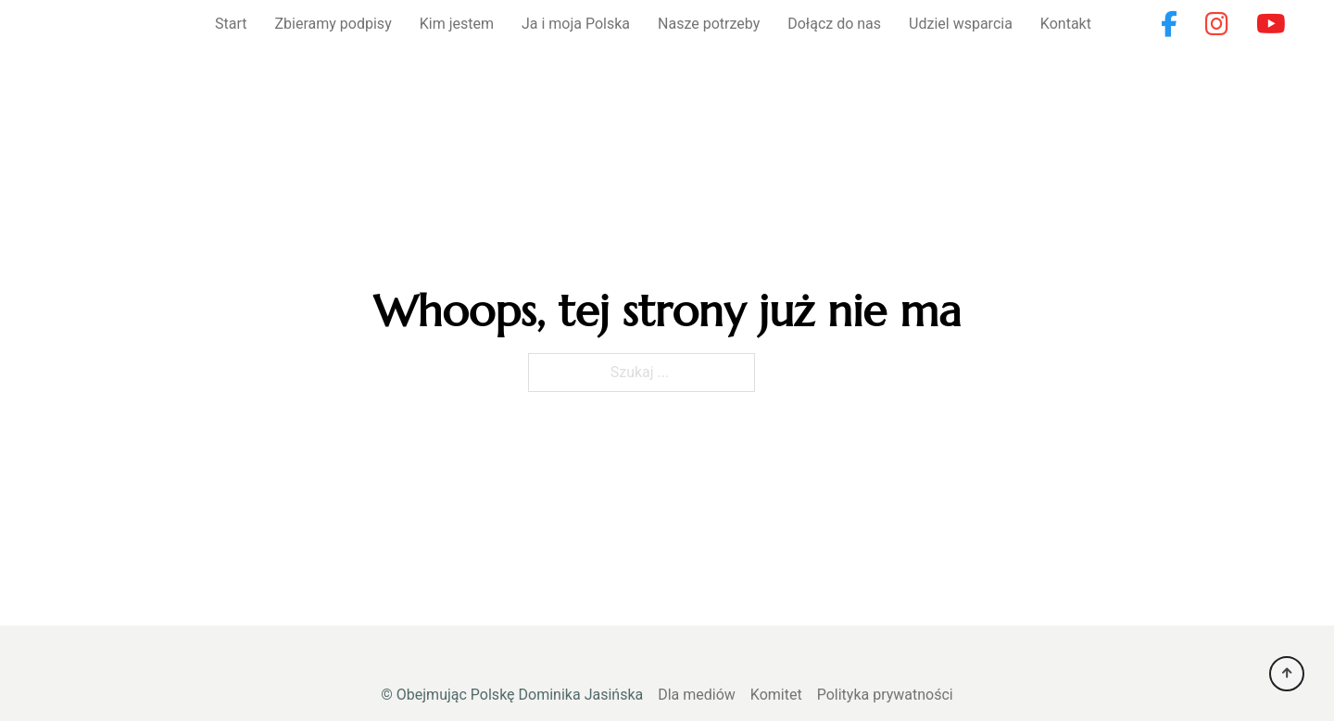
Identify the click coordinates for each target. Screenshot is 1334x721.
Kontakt (1065, 23)
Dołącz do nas (834, 23)
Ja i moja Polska (576, 23)
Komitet (776, 694)
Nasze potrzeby (709, 23)
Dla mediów (697, 694)
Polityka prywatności (885, 694)
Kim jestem (457, 23)
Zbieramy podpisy (333, 23)
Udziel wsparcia (961, 23)
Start (230, 23)
